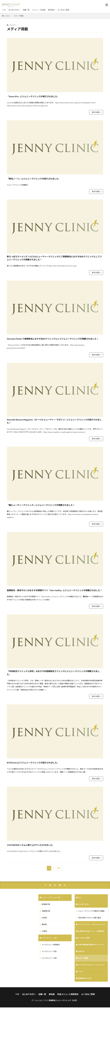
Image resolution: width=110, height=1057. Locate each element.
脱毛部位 (57, 10)
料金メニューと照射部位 (68, 1043)
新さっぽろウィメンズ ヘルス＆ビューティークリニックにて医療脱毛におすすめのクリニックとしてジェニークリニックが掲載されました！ (55, 262)
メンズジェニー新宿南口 (52, 977)
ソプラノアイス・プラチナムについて (90, 960)
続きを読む (96, 112)
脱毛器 (52, 1043)
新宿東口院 (46, 934)
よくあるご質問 (71, 10)
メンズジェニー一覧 (50, 970)
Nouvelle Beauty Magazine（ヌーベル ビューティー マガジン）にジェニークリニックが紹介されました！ (54, 436)
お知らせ (82, 996)
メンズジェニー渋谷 (50, 984)
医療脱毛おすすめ (86, 1027)
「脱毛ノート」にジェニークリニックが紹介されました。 (50, 178)
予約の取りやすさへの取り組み (91, 952)
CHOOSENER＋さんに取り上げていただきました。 (45, 874)
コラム (81, 1020)
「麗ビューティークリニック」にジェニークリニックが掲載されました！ (54, 523)
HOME (6, 16)
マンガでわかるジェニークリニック (90, 1011)
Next (58, 897)
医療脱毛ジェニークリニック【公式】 (63, 1049)
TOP (4, 10)
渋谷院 (45, 949)
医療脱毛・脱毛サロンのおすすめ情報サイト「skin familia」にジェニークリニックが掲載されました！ (55, 613)
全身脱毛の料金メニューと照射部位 (90, 970)
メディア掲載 (18, 16)
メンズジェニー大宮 (50, 992)
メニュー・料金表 (43, 10)
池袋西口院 (46, 942)
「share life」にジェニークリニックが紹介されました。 (48, 96)
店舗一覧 (29, 10)
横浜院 (45, 956)
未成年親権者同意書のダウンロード (90, 987)
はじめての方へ (15, 10)
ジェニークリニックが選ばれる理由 (90, 943)
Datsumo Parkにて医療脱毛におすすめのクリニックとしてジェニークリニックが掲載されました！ (54, 349)
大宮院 (45, 963)
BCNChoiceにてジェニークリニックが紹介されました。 (48, 792)
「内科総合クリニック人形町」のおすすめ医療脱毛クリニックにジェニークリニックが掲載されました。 (55, 700)
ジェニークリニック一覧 (52, 927)
